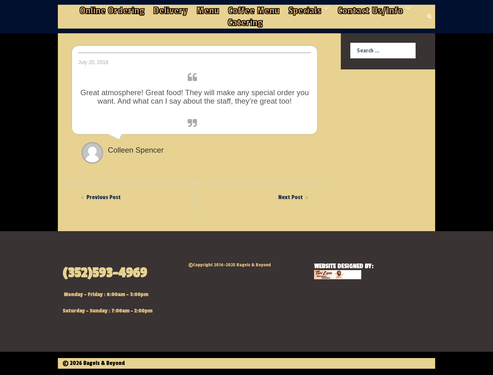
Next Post (290, 197)
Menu (208, 11)
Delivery (170, 11)
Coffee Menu (254, 11)
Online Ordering (112, 11)
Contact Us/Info (370, 11)
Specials (304, 11)
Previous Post (103, 197)
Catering (245, 23)
